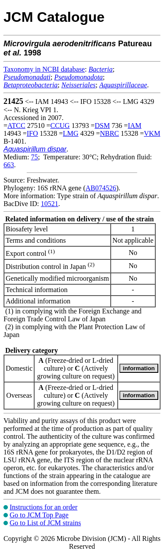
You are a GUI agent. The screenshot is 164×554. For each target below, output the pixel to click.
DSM (102, 125)
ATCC (16, 125)
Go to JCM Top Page (39, 515)
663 (8, 165)
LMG (71, 133)
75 (34, 157)
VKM (152, 133)
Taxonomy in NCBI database (44, 69)
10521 (49, 203)
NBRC (109, 133)
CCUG (60, 125)
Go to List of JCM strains (45, 522)
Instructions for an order (43, 507)
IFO (32, 133)
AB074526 (101, 188)
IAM (134, 125)
